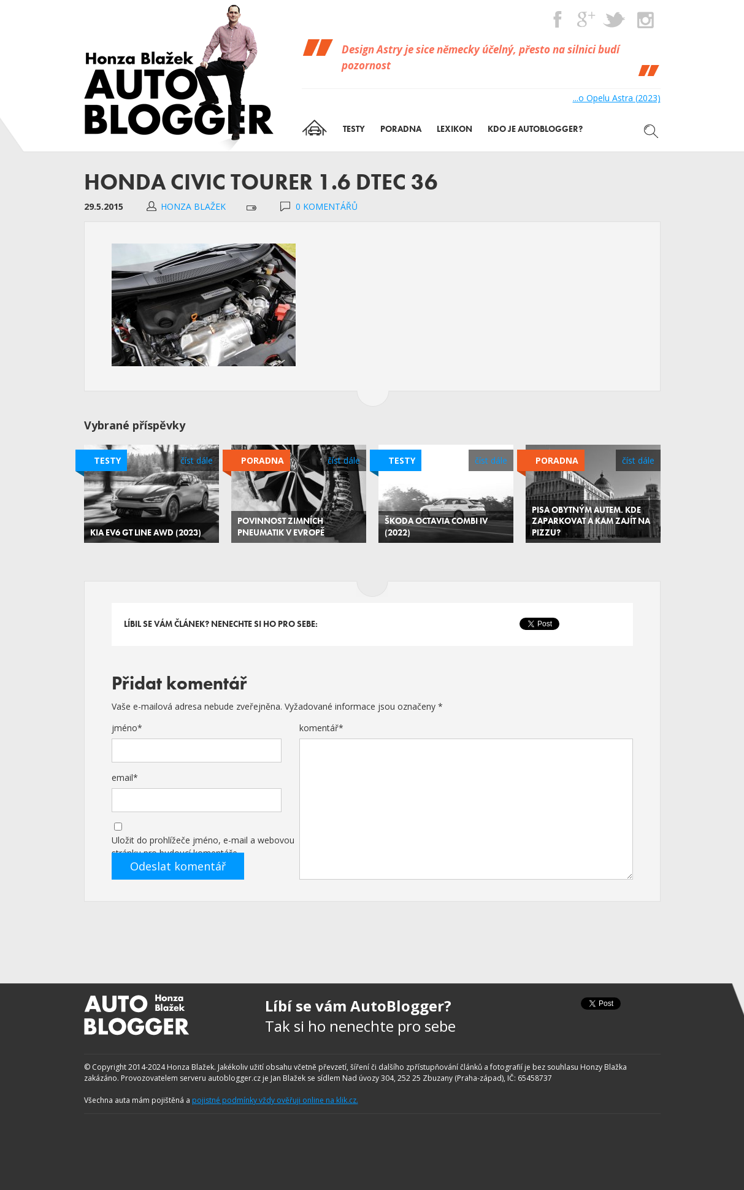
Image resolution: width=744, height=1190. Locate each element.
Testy (107, 460)
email (125, 777)
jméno (127, 728)
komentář (321, 728)
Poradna (262, 460)
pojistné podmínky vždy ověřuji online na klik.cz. (275, 1100)
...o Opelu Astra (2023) (617, 98)
